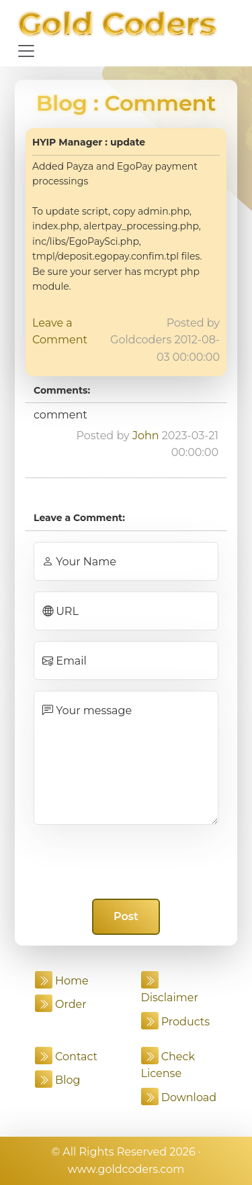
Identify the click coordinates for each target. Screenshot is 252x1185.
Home (62, 980)
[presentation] (126, 862)
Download (179, 1097)
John (145, 435)
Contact (66, 1056)
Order (61, 1004)
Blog (61, 103)
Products (175, 1021)
